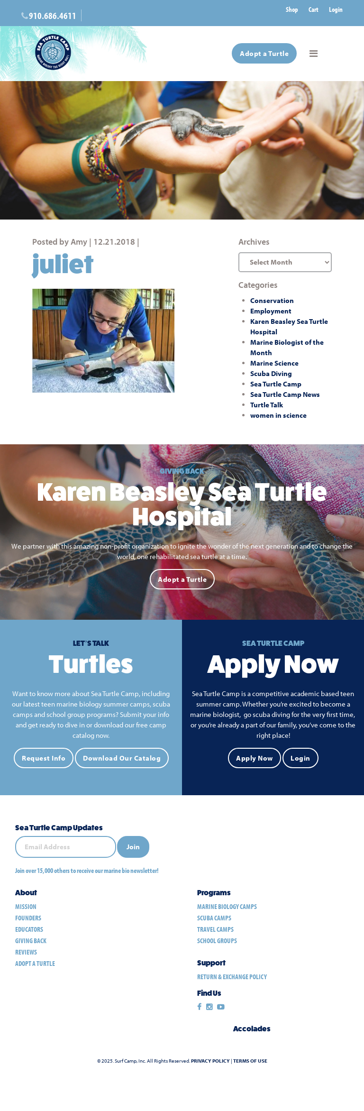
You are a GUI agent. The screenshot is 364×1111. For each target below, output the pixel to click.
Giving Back (30, 940)
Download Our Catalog (122, 757)
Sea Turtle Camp (275, 383)
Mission (25, 906)
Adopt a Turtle (264, 53)
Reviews (26, 951)
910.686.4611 (52, 15)
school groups (217, 940)
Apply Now (254, 757)
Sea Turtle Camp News (285, 394)
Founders (28, 917)
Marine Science (274, 362)
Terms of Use (250, 1060)
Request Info (43, 757)
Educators (29, 929)
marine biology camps (227, 906)
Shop (292, 9)
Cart (313, 9)
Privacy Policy (210, 1060)
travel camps (215, 929)
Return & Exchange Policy (232, 976)
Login (336, 9)
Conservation (272, 300)
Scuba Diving (271, 373)
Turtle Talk (266, 404)
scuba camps (214, 917)
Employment (270, 310)
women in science (278, 415)
